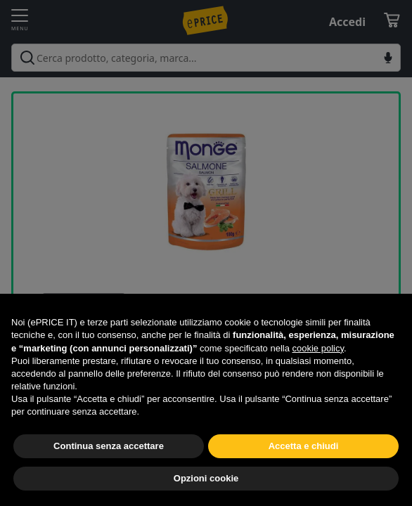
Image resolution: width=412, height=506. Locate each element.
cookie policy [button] (318, 348)
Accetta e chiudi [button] (304, 446)
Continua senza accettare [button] (108, 446)
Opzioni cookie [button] (206, 478)
